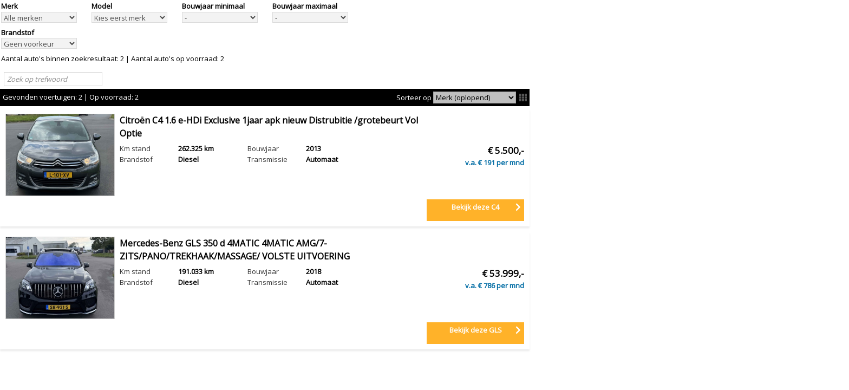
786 (489, 285)
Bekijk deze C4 (475, 207)
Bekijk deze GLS (475, 330)
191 (489, 162)
